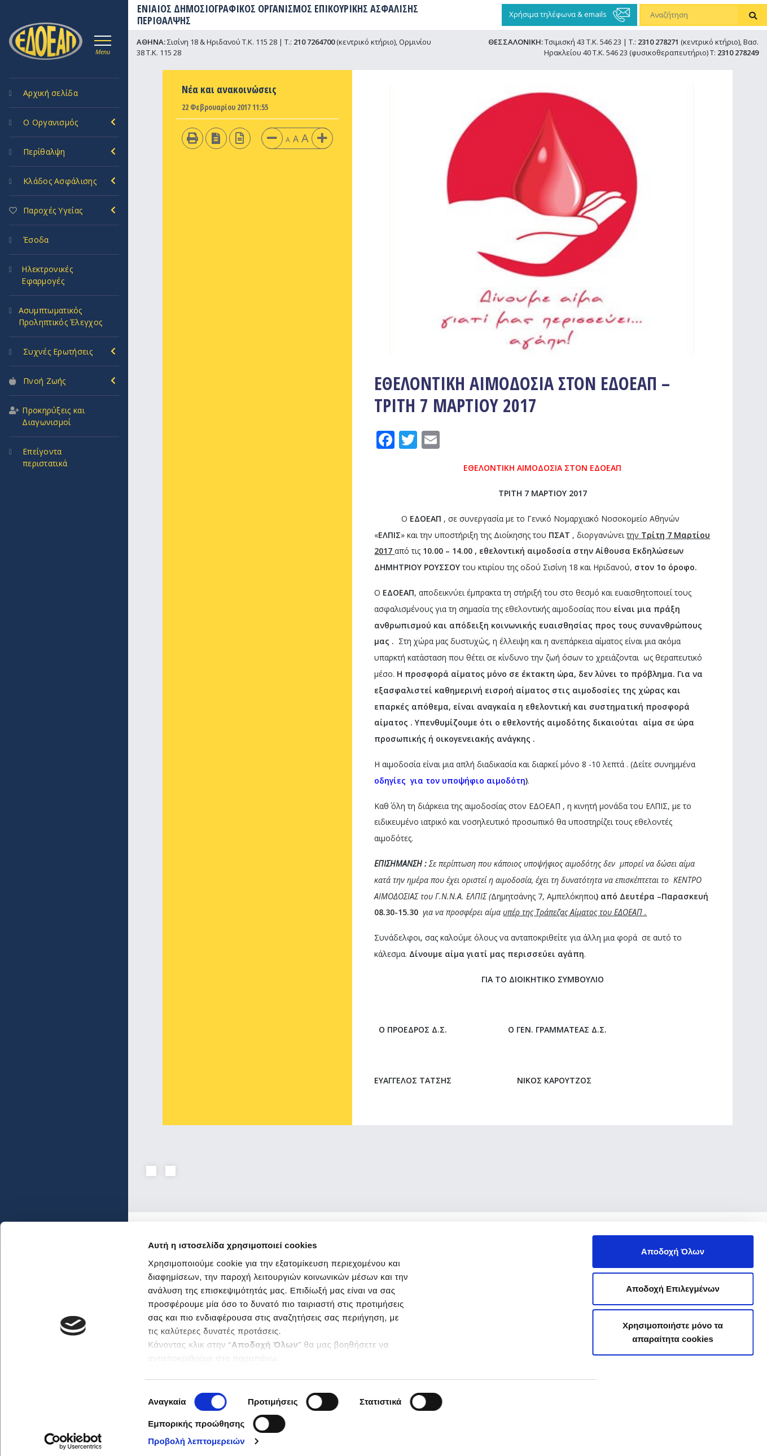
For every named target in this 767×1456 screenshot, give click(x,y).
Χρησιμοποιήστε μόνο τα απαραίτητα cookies (673, 1324)
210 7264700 (314, 42)
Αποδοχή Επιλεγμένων (673, 1281)
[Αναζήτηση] (689, 15)
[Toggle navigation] (103, 43)
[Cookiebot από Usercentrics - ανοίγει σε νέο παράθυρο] (73, 1434)
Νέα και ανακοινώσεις (229, 89)
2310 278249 (738, 52)
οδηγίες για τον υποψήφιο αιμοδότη (449, 780)
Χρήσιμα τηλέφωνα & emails (569, 15)
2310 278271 (658, 42)
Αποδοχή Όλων (672, 1244)
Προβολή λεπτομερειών (196, 1433)
